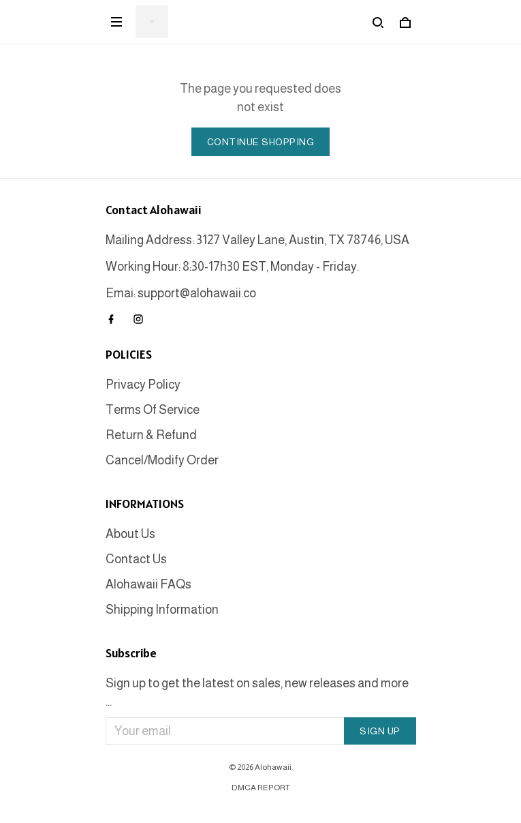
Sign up (380, 730)
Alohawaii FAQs (148, 584)
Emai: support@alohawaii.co (181, 293)
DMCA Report (261, 787)
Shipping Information (162, 609)
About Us (130, 534)
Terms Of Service (153, 410)
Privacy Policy (143, 384)
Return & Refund (151, 435)
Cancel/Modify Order (162, 460)
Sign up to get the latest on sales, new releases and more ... (257, 692)
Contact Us (136, 559)
